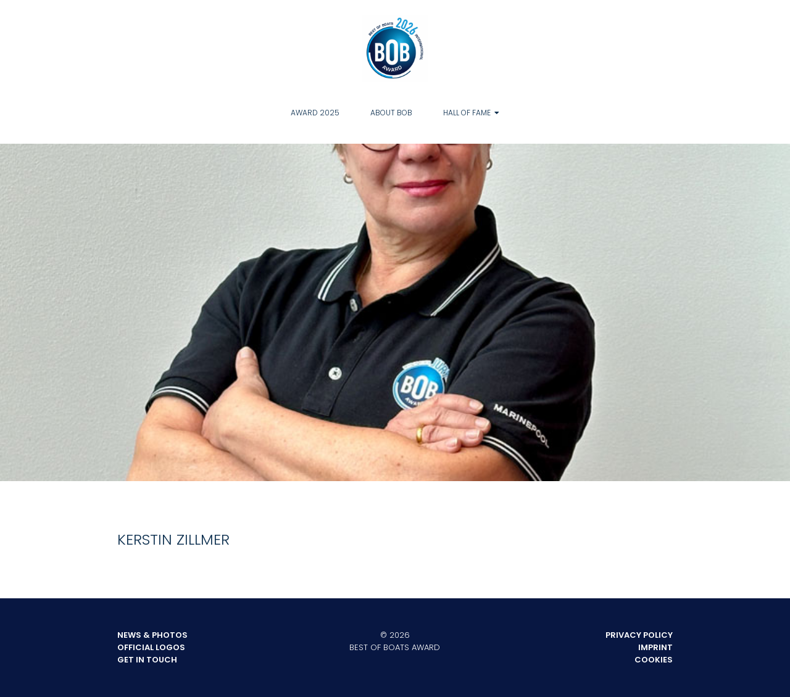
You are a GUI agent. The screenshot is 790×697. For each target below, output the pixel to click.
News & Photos (152, 635)
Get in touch (147, 660)
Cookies (653, 660)
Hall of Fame (467, 112)
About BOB (391, 112)
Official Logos (151, 647)
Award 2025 (315, 112)
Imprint (655, 647)
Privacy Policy (639, 635)
